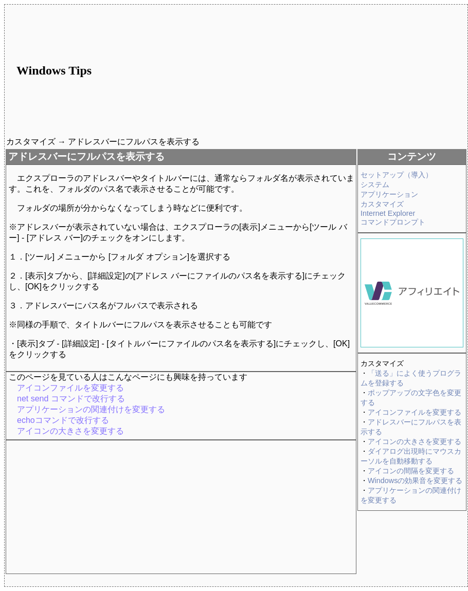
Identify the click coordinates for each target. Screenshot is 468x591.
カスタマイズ (382, 204)
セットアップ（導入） (397, 175)
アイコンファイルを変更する (414, 412)
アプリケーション (389, 194)
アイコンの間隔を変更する (411, 471)
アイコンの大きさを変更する (414, 441)
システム (375, 184)
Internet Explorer (388, 213)
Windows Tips (54, 70)
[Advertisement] (304, 70)
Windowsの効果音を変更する (415, 480)
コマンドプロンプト (393, 222)
